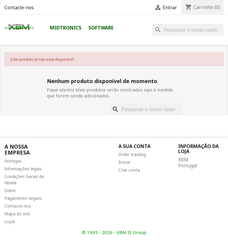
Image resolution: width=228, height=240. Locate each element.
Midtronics (65, 27)
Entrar (124, 162)
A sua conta (134, 146)
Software (100, 27)
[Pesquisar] (188, 30)
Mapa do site (17, 213)
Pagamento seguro (23, 198)
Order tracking (132, 154)
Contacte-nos (19, 7)
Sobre (10, 190)
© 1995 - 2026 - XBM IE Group (114, 232)
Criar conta (129, 170)
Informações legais (23, 169)
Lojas (9, 221)
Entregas (13, 161)
